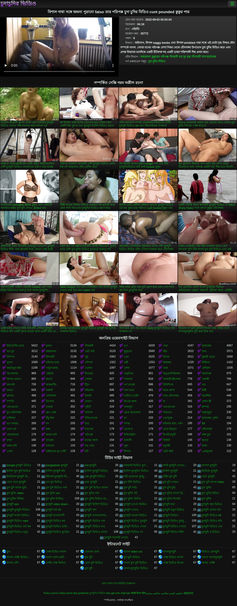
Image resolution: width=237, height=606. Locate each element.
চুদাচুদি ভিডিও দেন (212, 526)
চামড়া (10, 390)
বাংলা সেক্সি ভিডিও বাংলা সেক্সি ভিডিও (19, 557)
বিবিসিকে (168, 384)
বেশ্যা (127, 368)
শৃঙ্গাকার (167, 362)
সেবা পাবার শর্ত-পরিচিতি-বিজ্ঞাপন (118, 583)
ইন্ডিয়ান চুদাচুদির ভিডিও (58, 476)
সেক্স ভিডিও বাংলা (56, 551)
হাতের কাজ (130, 401)
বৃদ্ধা (189, 56)
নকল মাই (12, 445)
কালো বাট (51, 434)
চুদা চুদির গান (92, 493)
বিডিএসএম (91, 418)
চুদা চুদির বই (130, 493)
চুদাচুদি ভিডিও (170, 515)
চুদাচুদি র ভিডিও (211, 532)
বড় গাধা (89, 445)
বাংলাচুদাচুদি (169, 551)
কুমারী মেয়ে (208, 356)
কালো (49, 379)
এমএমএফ (12, 406)
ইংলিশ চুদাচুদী (170, 470)
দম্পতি (10, 401)
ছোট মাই (89, 351)
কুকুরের (156, 56)
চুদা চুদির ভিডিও (55, 498)
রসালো (50, 445)
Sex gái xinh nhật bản (118, 593)
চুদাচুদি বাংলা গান (211, 509)
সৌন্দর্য (88, 362)
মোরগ (88, 401)
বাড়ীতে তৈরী (131, 395)
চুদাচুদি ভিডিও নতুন (17, 532)
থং (125, 418)
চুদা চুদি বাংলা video (213, 482)
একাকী (205, 379)
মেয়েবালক (13, 434)
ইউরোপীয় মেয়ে (15, 345)
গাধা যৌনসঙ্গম (171, 395)
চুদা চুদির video (15, 493)
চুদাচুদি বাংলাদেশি (55, 515)
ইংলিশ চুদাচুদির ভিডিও (136, 470)
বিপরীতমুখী (169, 434)
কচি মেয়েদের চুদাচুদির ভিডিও (136, 476)
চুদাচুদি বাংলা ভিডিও (18, 515)
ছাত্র (87, 423)
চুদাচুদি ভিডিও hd (211, 515)
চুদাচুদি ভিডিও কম (55, 520)
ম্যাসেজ (89, 429)
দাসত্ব (127, 423)
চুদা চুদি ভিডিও (132, 557)
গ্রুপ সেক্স (51, 412)
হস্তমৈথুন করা (14, 368)
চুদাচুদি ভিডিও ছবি (212, 520)
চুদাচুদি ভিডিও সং (133, 532)
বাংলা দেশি (13, 562)
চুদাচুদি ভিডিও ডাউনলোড (58, 526)
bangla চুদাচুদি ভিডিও (19, 465)
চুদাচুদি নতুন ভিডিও (173, 509)
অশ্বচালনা (145, 56)
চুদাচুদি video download (58, 504)
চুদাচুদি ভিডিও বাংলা (96, 532)
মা (164, 401)
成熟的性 (188, 593)
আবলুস (128, 406)
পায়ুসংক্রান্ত (52, 368)
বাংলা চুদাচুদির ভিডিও (136, 568)
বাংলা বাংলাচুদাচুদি (212, 557)
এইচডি (49, 373)
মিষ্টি (204, 390)
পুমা (126, 445)
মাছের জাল (91, 440)
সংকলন (128, 379)
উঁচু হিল (50, 418)
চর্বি (86, 451)
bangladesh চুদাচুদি (57, 465)
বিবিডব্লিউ (129, 434)
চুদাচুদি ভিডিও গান (95, 520)
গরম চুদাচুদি (208, 476)
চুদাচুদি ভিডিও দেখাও (174, 526)
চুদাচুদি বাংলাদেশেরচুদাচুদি (97, 515)
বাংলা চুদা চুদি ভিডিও (135, 562)
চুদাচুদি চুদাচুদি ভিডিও (18, 509)
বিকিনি (166, 440)
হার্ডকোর (211, 56)
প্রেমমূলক (207, 451)
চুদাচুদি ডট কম (54, 509)
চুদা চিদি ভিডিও (132, 482)
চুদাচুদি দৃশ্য (90, 509)
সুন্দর (9, 362)
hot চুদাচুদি (90, 465)
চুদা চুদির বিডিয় (15, 498)
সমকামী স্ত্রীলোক (171, 379)
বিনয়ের (89, 373)
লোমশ (88, 379)
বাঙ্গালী (127, 440)
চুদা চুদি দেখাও (171, 482)
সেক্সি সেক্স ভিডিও (56, 562)
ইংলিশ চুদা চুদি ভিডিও (19, 470)
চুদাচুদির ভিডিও (18, 4)
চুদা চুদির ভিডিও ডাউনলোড (97, 498)
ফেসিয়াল (51, 395)
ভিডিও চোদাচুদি (210, 551)
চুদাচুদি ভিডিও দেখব (135, 526)
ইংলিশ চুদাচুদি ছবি (55, 470)
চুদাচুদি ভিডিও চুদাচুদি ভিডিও (175, 520)
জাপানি (11, 384)
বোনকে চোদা (92, 551)
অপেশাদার (12, 373)
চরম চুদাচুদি (91, 482)
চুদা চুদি (88, 557)
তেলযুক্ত (168, 418)
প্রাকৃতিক (128, 373)
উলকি (88, 395)
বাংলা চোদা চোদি (55, 557)
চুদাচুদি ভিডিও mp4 (17, 520)
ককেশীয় (206, 395)
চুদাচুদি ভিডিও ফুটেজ (57, 532)
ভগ (126, 345)
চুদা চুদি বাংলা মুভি (17, 487)
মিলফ (166, 356)
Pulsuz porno (51, 593)
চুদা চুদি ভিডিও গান (56, 487)
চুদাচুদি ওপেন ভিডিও (135, 504)
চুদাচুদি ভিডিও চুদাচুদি (135, 520)
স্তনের (205, 440)
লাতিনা (89, 412)
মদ (47, 423)
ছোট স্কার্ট (168, 451)
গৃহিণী (88, 406)
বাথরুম (50, 440)
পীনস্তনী (173, 56)
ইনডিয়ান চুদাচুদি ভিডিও (19, 476)
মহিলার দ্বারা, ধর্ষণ (173, 423)
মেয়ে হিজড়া (170, 429)
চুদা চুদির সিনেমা (172, 498)
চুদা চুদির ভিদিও (132, 498)
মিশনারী (196, 56)
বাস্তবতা (167, 412)
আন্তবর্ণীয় (51, 384)
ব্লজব (49, 345)
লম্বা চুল (206, 434)
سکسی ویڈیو (153, 593)
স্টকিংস (206, 362)
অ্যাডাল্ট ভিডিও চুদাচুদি (136, 465)
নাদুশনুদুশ (207, 412)
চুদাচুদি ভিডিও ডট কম (19, 526)
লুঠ (86, 356)
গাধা (165, 345)
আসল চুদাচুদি (209, 465)
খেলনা (88, 368)
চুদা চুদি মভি (130, 487)
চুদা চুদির (206, 487)
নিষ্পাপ (11, 356)
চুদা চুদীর (206, 498)
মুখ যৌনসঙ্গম (14, 412)
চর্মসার (10, 395)
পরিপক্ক (164, 56)
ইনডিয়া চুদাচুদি (210, 470)
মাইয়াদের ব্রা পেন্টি (56, 451)
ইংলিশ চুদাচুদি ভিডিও (96, 470)
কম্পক (205, 406)
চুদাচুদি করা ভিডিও (212, 504)
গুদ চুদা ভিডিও (54, 482)
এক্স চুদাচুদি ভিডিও (95, 476)
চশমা (9, 440)
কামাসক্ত (206, 373)
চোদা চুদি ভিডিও (94, 562)
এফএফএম (169, 406)
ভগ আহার (12, 423)
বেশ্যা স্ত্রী (206, 401)
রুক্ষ (48, 429)
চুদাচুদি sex (13, 504)
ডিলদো (50, 401)
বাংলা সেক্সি (208, 562)
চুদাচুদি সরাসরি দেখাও (116, 537)
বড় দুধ (182, 56)
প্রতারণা (128, 429)
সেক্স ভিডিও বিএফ (173, 562)
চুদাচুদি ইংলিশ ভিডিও (96, 504)
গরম (165, 368)
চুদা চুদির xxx (53, 493)
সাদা (203, 56)
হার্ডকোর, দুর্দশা (210, 418)
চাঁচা (165, 351)
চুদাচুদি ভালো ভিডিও (135, 515)
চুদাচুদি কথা (169, 504)
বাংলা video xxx (133, 551)
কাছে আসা (169, 390)
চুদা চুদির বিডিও (157, 61)
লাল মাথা (129, 390)
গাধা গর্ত (11, 429)
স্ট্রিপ (87, 384)
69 (203, 423)
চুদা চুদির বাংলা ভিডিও (175, 493)
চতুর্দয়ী (166, 445)
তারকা (49, 406)
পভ (204, 384)
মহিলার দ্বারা (52, 362)
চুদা (8, 551)
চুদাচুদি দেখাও (131, 509)
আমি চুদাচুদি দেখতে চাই (175, 465)
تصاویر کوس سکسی (172, 593)
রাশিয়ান (11, 418)
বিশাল (127, 451)
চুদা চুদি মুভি (169, 487)
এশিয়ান (206, 368)
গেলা (9, 451)
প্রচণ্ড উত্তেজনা (132, 412)
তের (126, 356)
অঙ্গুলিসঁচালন (171, 373)
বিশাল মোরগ (14, 379)
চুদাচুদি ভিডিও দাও (95, 526)
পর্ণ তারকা (129, 384)
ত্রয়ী (126, 362)
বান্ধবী (49, 390)
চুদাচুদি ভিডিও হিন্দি (173, 532)
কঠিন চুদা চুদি (170, 476)
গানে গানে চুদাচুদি (16, 482)
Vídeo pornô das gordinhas (74, 593)
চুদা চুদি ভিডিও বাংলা (96, 487)
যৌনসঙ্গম (207, 429)
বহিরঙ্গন (89, 390)
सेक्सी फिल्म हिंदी (138, 593)
